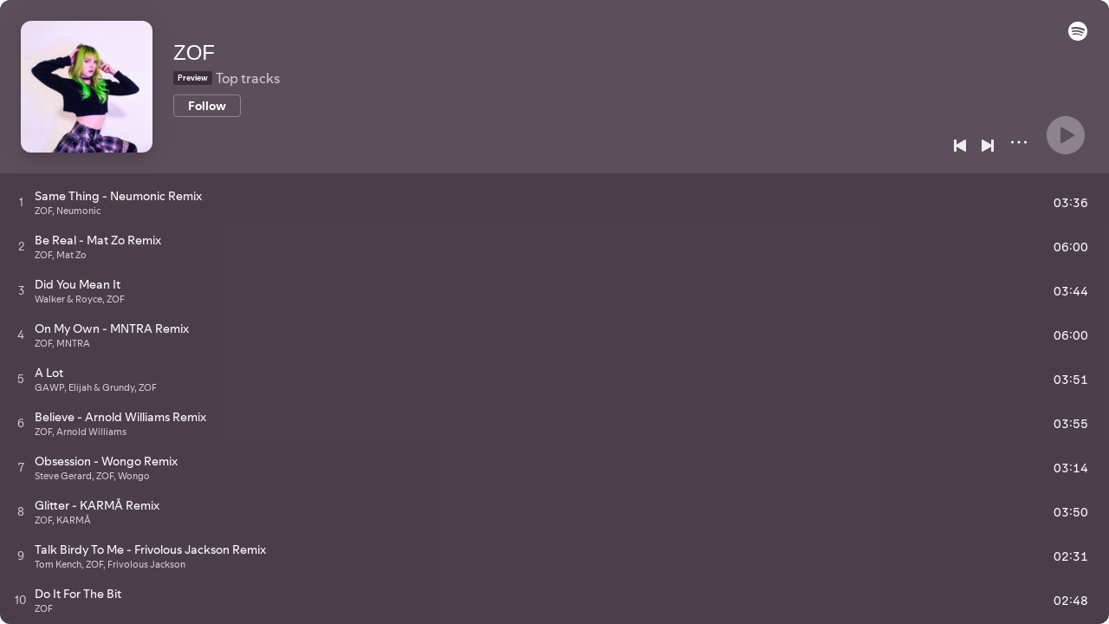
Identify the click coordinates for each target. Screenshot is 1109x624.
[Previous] (960, 146)
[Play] (1065, 135)
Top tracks (248, 78)
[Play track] (21, 202)
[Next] (988, 146)
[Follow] (207, 105)
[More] (1018, 142)
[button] (1077, 36)
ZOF (194, 52)
